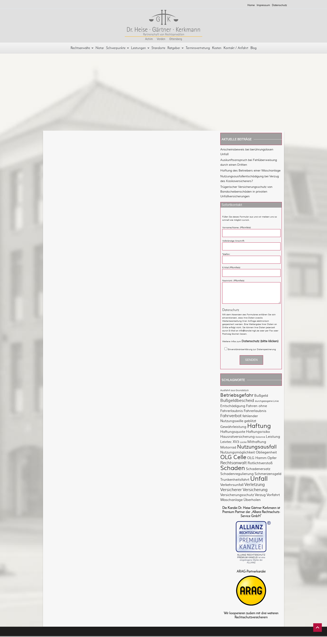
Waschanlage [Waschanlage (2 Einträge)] (231, 501)
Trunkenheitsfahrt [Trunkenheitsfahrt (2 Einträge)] (234, 480)
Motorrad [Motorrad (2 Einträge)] (228, 448)
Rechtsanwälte (82, 49)
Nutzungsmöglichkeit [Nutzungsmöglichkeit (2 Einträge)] (237, 453)
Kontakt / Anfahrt (236, 49)
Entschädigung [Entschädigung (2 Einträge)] (232, 407)
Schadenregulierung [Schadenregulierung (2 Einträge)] (237, 475)
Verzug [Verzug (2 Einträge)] (260, 496)
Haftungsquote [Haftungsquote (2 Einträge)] (232, 432)
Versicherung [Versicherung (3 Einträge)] (255, 490)
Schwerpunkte (117, 49)
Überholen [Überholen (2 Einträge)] (252, 501)
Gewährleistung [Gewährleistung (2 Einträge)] (233, 428)
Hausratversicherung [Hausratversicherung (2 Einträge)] (237, 437)
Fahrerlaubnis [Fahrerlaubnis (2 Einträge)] (255, 412)
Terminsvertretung (198, 49)
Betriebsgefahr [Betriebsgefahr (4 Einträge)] (236, 396)
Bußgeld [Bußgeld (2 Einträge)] (261, 396)
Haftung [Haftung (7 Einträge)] (259, 427)
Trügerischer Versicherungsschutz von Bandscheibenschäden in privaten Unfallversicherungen (246, 192)
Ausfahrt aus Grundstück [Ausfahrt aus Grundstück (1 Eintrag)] (234, 391)
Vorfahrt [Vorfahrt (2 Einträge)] (273, 496)
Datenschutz (279, 5)
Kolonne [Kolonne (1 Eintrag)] (260, 437)
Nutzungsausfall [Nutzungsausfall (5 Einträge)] (257, 447)
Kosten (216, 49)
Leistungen (140, 49)
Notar (100, 49)
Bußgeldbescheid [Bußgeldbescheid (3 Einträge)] (237, 401)
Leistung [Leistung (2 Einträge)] (273, 437)
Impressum (263, 5)
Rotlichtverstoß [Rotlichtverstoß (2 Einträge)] (260, 464)
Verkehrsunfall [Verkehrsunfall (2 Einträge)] (232, 486)
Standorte (158, 49)
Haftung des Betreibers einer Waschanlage (250, 171)
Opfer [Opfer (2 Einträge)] (272, 459)
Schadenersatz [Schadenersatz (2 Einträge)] (258, 470)
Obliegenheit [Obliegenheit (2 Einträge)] (266, 453)
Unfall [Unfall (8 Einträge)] (259, 480)
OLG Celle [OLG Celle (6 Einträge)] (233, 458)
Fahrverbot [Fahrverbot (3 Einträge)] (231, 416)
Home (251, 5)
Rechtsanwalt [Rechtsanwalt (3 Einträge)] (233, 463)
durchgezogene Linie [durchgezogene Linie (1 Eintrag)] (267, 402)
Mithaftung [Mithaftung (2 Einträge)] (256, 443)
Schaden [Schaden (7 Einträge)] (232, 469)
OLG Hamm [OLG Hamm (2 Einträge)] (257, 459)
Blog (253, 49)
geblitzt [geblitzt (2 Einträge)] (250, 422)
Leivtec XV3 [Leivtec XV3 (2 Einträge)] (229, 443)
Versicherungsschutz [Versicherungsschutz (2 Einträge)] (237, 496)
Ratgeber (175, 49)
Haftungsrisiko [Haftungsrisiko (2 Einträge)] (258, 432)
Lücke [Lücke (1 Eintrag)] (243, 443)
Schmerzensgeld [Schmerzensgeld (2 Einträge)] (268, 475)
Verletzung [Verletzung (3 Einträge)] (254, 485)
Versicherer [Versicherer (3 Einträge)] (231, 490)
